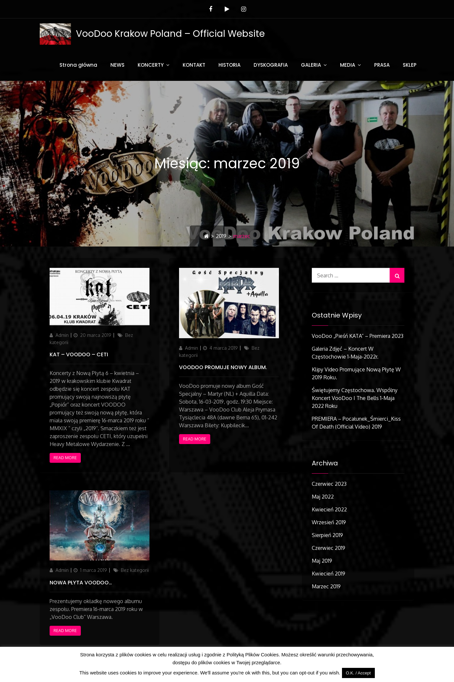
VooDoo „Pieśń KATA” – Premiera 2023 (357, 336)
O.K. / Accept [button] (358, 672)
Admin (62, 335)
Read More (65, 457)
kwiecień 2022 (329, 509)
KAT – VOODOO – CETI (79, 354)
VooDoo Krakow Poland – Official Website (170, 33)
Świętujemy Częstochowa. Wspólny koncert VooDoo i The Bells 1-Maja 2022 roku (354, 398)
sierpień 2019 (327, 535)
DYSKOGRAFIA (271, 64)
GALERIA (311, 64)
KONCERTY (151, 64)
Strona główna (78, 64)
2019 (221, 236)
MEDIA (347, 64)
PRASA (382, 64)
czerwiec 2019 (328, 548)
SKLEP (410, 64)
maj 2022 (323, 496)
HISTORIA (229, 64)
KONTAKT (194, 64)
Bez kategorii (135, 570)
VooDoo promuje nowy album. (223, 367)
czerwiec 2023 (329, 484)
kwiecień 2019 (328, 573)
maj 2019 (322, 560)
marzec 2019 (326, 586)
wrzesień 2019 (329, 522)
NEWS (117, 64)
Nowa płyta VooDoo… (81, 582)
